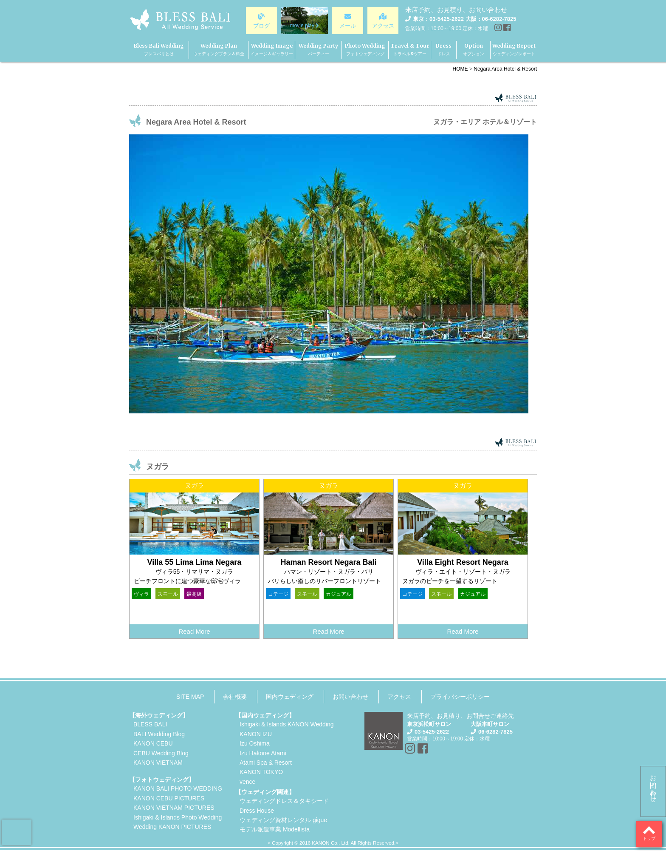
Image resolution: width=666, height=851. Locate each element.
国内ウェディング (289, 696)
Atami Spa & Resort (266, 762)
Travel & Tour (409, 50)
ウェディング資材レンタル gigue (283, 820)
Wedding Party (318, 50)
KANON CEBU (153, 743)
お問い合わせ (653, 785)
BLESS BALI (150, 724)
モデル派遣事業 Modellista (275, 829)
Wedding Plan (218, 50)
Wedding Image (272, 50)
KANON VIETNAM (158, 762)
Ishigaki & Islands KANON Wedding (287, 724)
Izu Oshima (255, 743)
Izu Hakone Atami (263, 753)
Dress (444, 50)
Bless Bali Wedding (159, 50)
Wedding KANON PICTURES (172, 826)
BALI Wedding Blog (159, 734)
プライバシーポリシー (460, 696)
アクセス (399, 696)
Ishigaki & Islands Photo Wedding (177, 817)
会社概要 (235, 696)
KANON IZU (256, 734)
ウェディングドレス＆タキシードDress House (284, 805)
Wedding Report (514, 50)
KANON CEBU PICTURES (168, 798)
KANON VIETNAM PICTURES (173, 807)
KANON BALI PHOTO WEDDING (177, 788)
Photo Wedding (365, 50)
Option (473, 50)
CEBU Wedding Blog (161, 753)
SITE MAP (190, 696)
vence (247, 781)
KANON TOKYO (261, 771)
